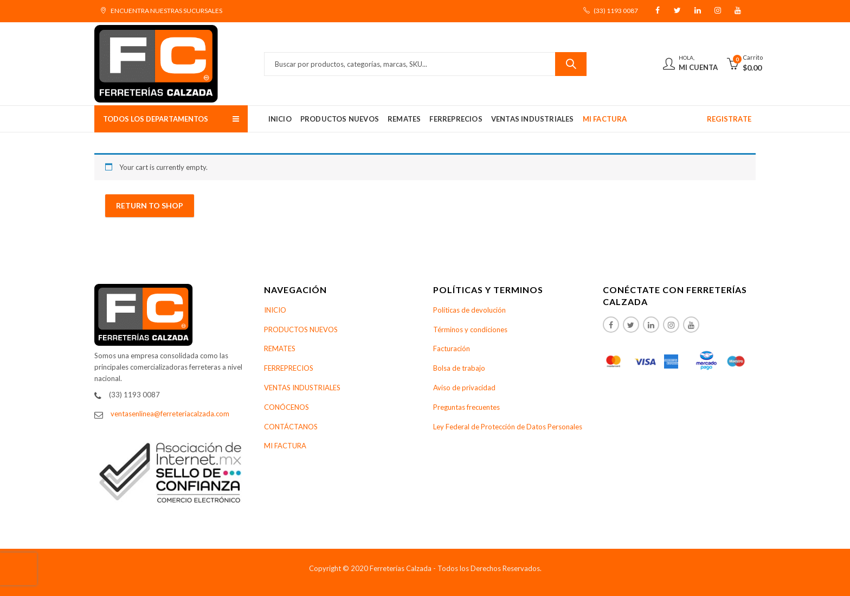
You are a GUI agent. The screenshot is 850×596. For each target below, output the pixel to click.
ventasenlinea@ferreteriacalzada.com (170, 413)
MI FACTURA (285, 445)
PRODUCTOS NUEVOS (301, 329)
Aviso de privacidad (464, 387)
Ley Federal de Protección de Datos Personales (507, 426)
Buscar (571, 64)
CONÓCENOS (286, 407)
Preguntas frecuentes (466, 407)
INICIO (275, 310)
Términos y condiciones (470, 329)
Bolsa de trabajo (459, 368)
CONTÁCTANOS (291, 426)
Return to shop (149, 205)
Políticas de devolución (469, 310)
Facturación (451, 348)
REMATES (279, 348)
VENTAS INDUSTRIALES (302, 387)
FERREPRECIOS (288, 368)
